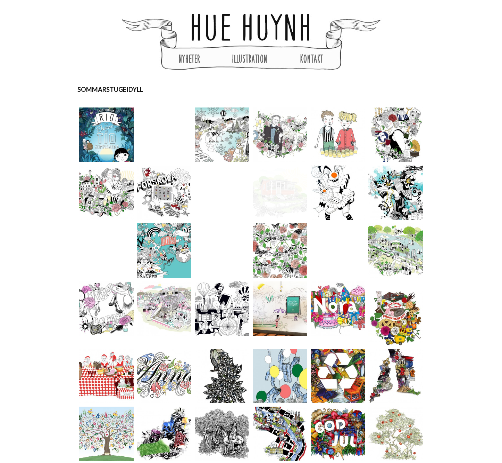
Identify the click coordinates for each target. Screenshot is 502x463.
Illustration (249, 59)
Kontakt (311, 59)
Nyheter (189, 59)
